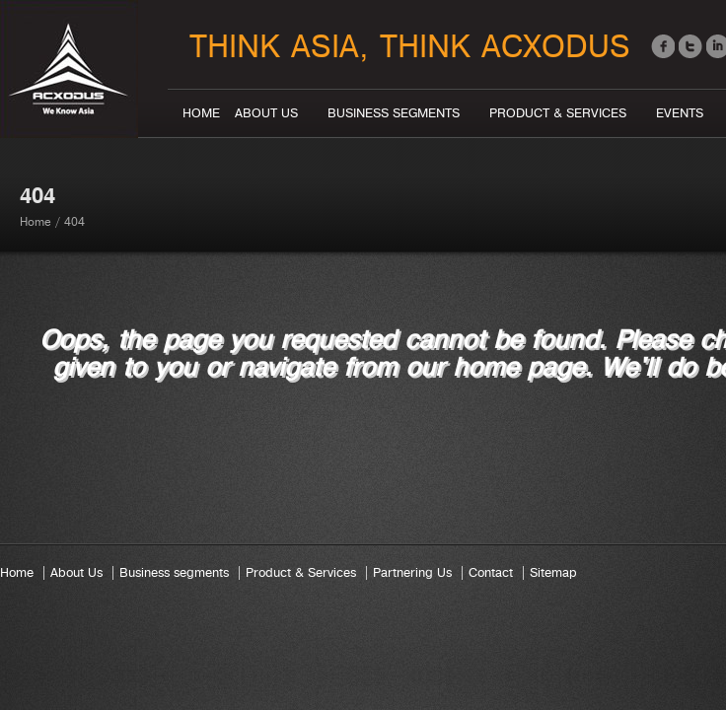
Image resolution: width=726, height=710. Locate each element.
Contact (491, 573)
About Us (266, 113)
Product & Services (557, 113)
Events (679, 113)
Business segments (393, 113)
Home (201, 113)
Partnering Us (412, 573)
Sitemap (553, 573)
